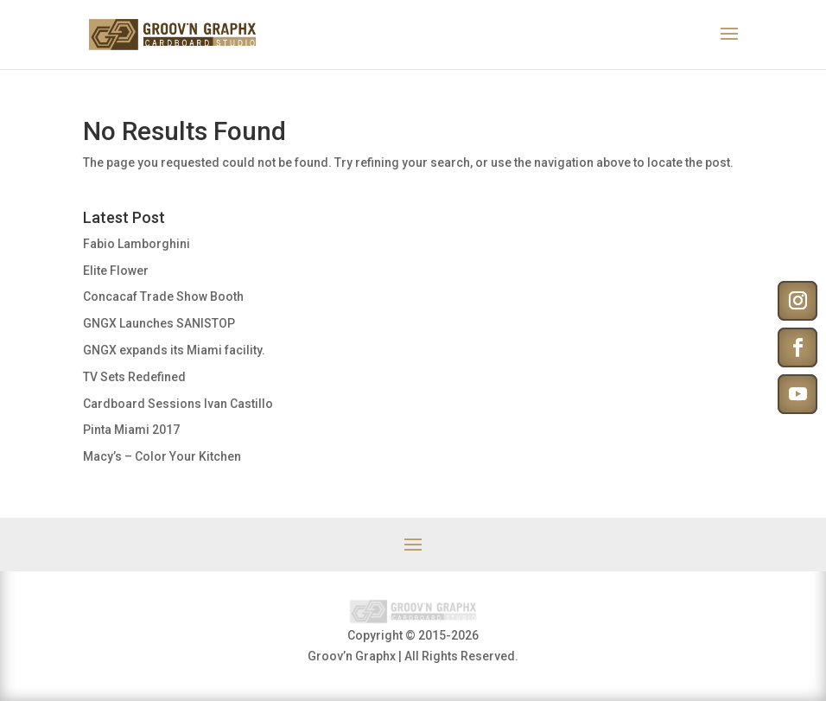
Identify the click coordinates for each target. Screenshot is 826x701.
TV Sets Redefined (134, 377)
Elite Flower (116, 270)
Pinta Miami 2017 (131, 430)
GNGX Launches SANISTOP (159, 323)
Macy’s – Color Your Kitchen (162, 456)
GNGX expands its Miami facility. (174, 350)
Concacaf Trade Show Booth (163, 296)
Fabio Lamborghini (136, 244)
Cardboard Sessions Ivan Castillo (178, 404)
